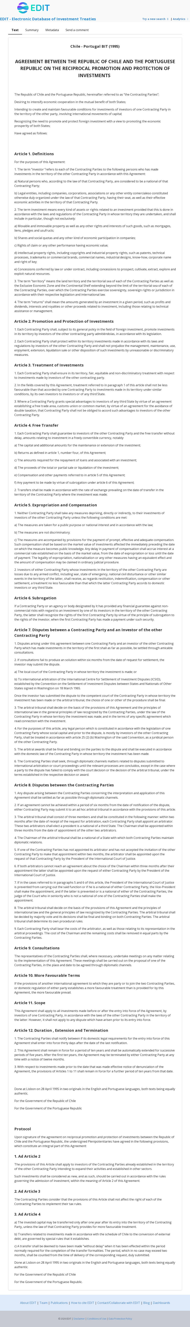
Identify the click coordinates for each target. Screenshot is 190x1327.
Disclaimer (79, 1318)
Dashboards (161, 1303)
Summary (32, 30)
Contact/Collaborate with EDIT (118, 1303)
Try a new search (155, 19)
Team (43, 1303)
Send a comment (77, 30)
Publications (59, 1303)
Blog (146, 1303)
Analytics (181, 19)
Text (15, 30)
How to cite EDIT (82, 1303)
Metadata (52, 30)
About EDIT (28, 1303)
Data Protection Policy (120, 1318)
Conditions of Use (96, 1318)
